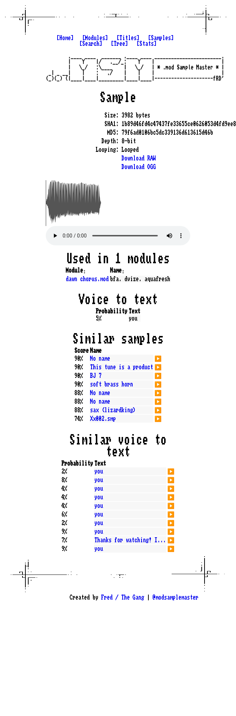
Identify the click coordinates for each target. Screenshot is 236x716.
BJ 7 (96, 376)
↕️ (84, 270)
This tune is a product (121, 367)
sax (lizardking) (113, 410)
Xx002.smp (103, 419)
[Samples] (161, 38)
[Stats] (147, 44)
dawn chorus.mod (87, 279)
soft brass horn (111, 384)
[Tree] (119, 44)
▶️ (158, 358)
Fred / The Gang (122, 597)
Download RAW (139, 158)
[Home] (65, 38)
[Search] (90, 44)
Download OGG (139, 167)
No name (100, 358)
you (98, 471)
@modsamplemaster (175, 597)
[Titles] (128, 38)
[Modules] (95, 38)
